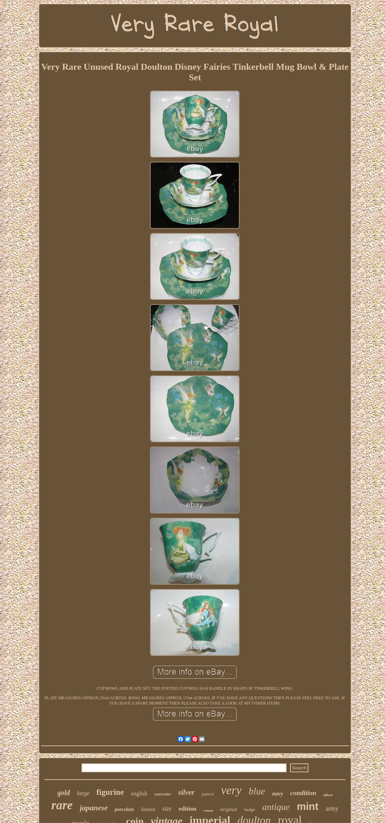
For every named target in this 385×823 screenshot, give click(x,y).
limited (148, 809)
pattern (207, 794)
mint (307, 806)
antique (276, 807)
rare (62, 805)
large (83, 793)
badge (249, 809)
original (228, 809)
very (231, 790)
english (139, 794)
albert (327, 795)
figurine (110, 792)
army (331, 808)
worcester (163, 794)
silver (186, 792)
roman (208, 810)
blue (257, 791)
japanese (94, 807)
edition (187, 808)
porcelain (124, 809)
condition (303, 793)
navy (277, 794)
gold (64, 793)
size (167, 808)
